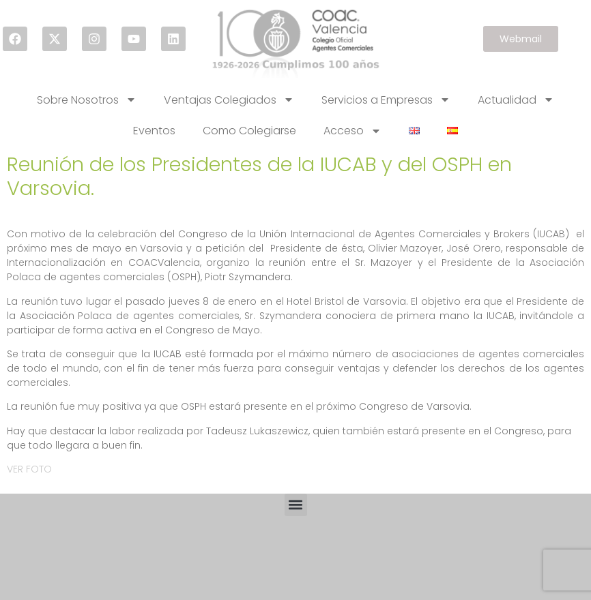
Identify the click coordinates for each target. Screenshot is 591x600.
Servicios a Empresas (385, 99)
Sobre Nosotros (86, 99)
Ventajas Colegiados (229, 99)
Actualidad (516, 99)
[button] (296, 505)
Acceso (352, 131)
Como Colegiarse (249, 130)
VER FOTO (29, 469)
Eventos (154, 130)
